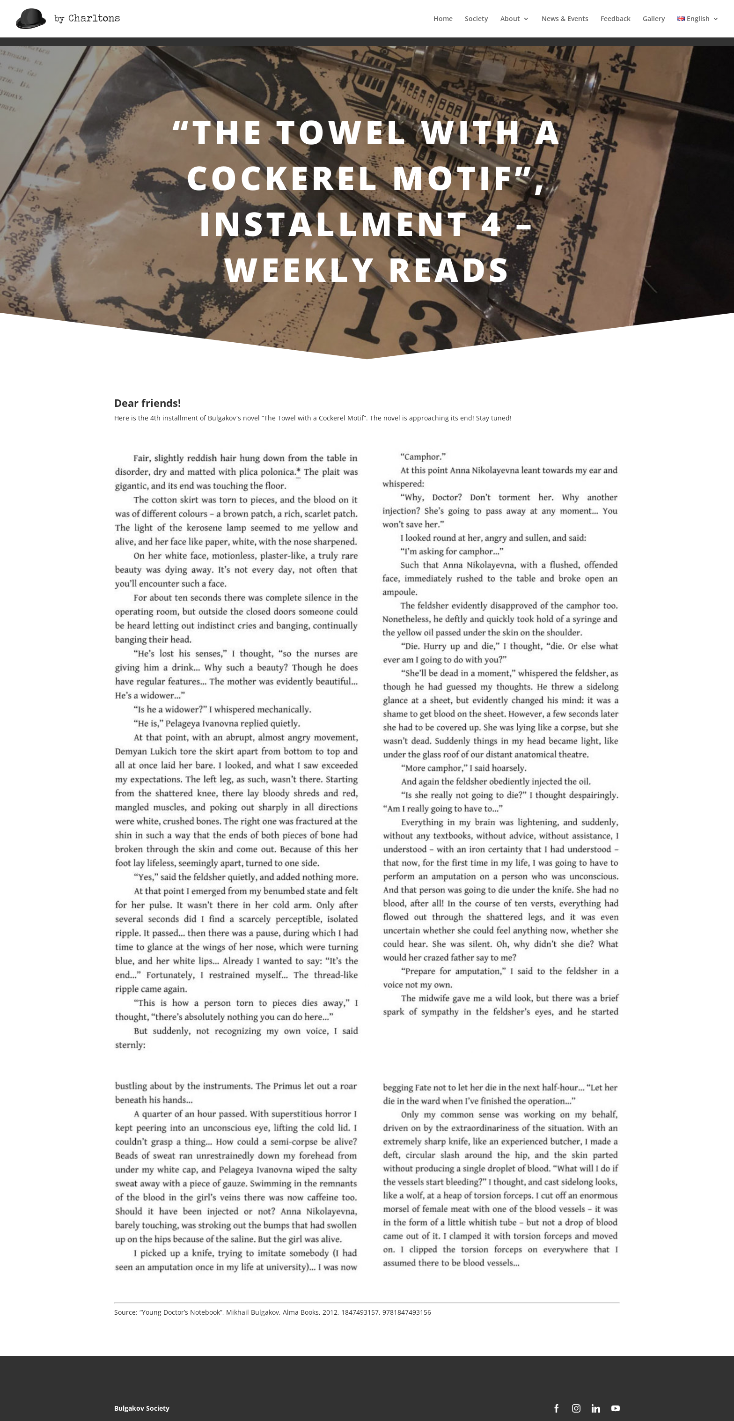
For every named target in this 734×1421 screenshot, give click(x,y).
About (510, 19)
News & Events (565, 19)
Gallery (654, 19)
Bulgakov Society (141, 1408)
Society (476, 19)
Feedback (616, 19)
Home (443, 19)
